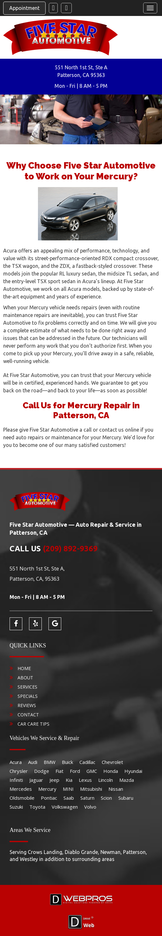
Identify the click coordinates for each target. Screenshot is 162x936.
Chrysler (19, 771)
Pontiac (49, 798)
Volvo (90, 807)
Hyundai (133, 771)
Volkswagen (65, 807)
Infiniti (16, 780)
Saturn (87, 798)
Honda (110, 771)
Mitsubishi (91, 789)
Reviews (27, 705)
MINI (68, 789)
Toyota (37, 807)
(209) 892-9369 (70, 548)
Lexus (85, 780)
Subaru (125, 798)
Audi (32, 762)
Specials (28, 696)
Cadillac (87, 762)
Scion (106, 798)
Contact (28, 715)
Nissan (115, 789)
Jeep (54, 780)
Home (24, 668)
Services (27, 687)
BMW (49, 762)
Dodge (41, 771)
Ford (75, 771)
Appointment (24, 8)
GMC (91, 771)
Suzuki (16, 807)
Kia (69, 780)
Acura (16, 762)
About (25, 678)
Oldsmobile (22, 798)
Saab (68, 798)
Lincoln (105, 780)
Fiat (59, 771)
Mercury (47, 789)
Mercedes (21, 789)
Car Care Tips (33, 724)
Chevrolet (112, 762)
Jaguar (36, 780)
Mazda (126, 780)
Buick (67, 762)
